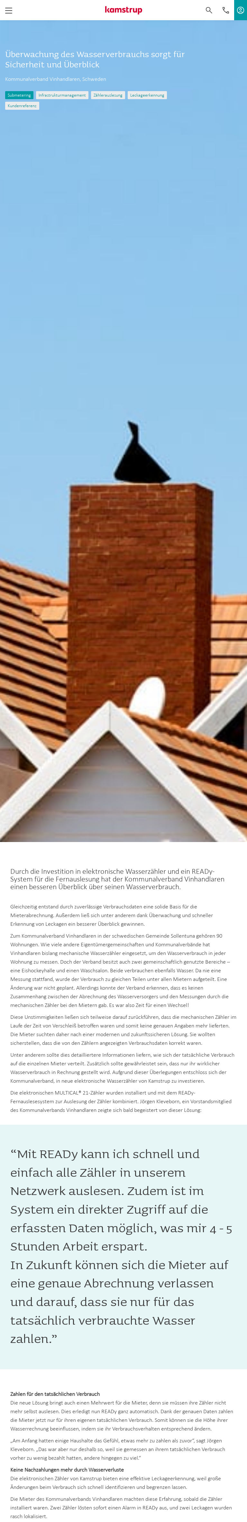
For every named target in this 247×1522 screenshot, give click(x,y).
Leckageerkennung (147, 95)
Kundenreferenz (22, 105)
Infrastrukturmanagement (62, 95)
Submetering (19, 95)
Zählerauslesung (108, 95)
